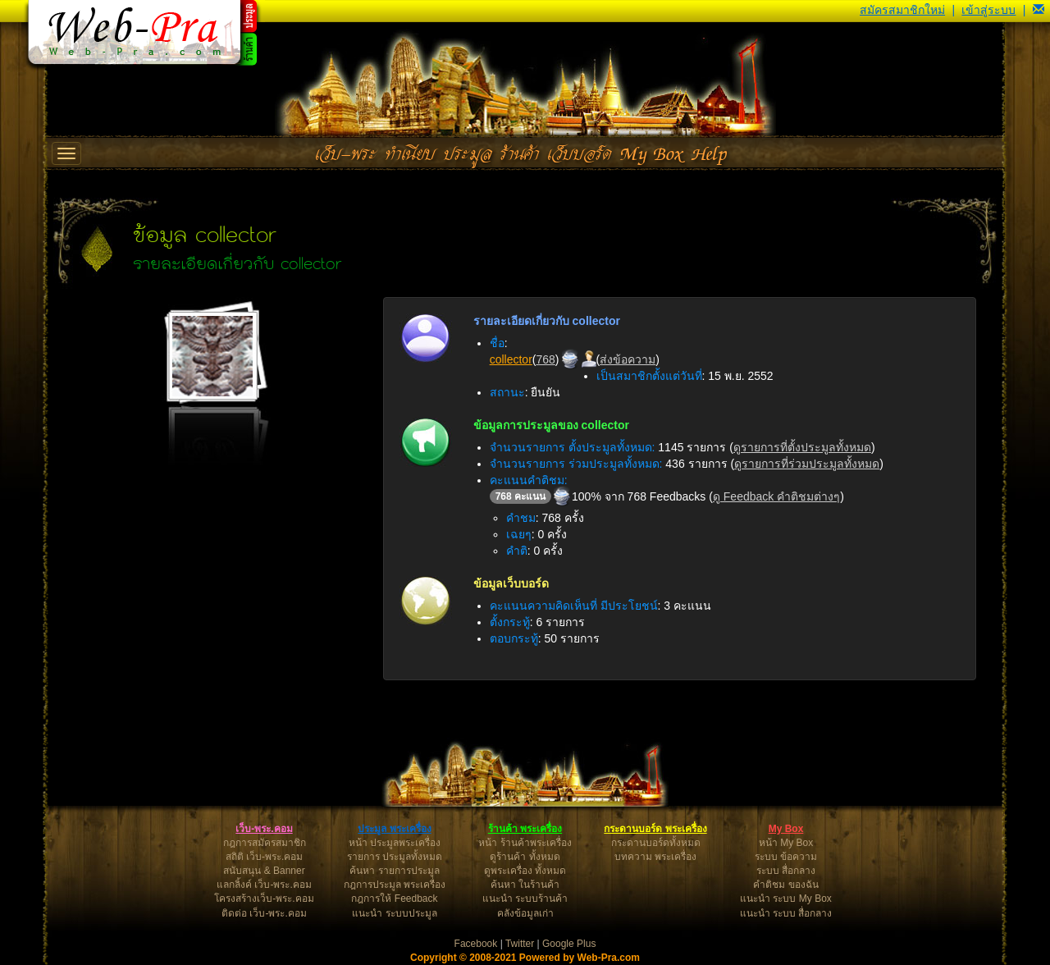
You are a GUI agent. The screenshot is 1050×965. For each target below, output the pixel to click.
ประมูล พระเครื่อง (394, 829)
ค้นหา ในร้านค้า (525, 884)
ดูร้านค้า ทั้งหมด (524, 856)
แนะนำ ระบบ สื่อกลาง (786, 913)
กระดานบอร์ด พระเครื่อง (655, 829)
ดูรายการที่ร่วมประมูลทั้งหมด (806, 463)
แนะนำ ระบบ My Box (786, 898)
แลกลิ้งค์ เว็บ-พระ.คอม (264, 884)
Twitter (519, 943)
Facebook (476, 943)
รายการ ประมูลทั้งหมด (394, 856)
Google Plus (569, 943)
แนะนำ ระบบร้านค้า (525, 898)
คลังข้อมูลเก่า (525, 913)
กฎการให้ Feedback (394, 898)
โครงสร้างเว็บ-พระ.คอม (263, 898)
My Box (786, 829)
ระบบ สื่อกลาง (785, 870)
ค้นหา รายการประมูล (394, 870)
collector (511, 359)
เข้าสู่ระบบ (988, 9)
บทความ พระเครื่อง (655, 856)
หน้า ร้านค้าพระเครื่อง (524, 842)
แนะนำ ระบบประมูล (394, 913)
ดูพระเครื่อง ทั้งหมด (525, 870)
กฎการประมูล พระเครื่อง (394, 884)
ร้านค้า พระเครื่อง (525, 829)
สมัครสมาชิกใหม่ (902, 9)
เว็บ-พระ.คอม (263, 829)
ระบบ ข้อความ (786, 856)
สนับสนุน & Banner (263, 870)
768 (545, 359)
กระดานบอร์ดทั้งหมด (656, 842)
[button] (1038, 9)
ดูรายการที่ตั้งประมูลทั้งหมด (802, 447)
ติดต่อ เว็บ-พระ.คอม (264, 913)
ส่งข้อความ (627, 359)
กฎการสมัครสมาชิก (264, 842)
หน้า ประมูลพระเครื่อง (395, 842)
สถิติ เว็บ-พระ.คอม (265, 856)
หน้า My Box (786, 842)
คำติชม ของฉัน (785, 884)
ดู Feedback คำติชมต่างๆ (776, 496)
